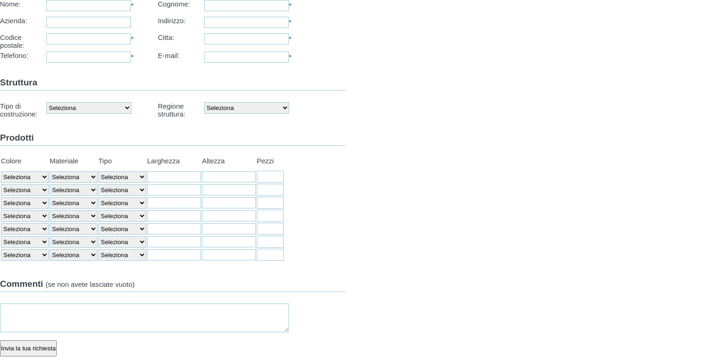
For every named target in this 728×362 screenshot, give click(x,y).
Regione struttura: (171, 110)
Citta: (166, 37)
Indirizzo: (172, 21)
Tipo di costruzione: (19, 110)
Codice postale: (12, 41)
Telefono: (14, 55)
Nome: (10, 4)
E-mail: (169, 55)
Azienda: (13, 21)
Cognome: (174, 4)
